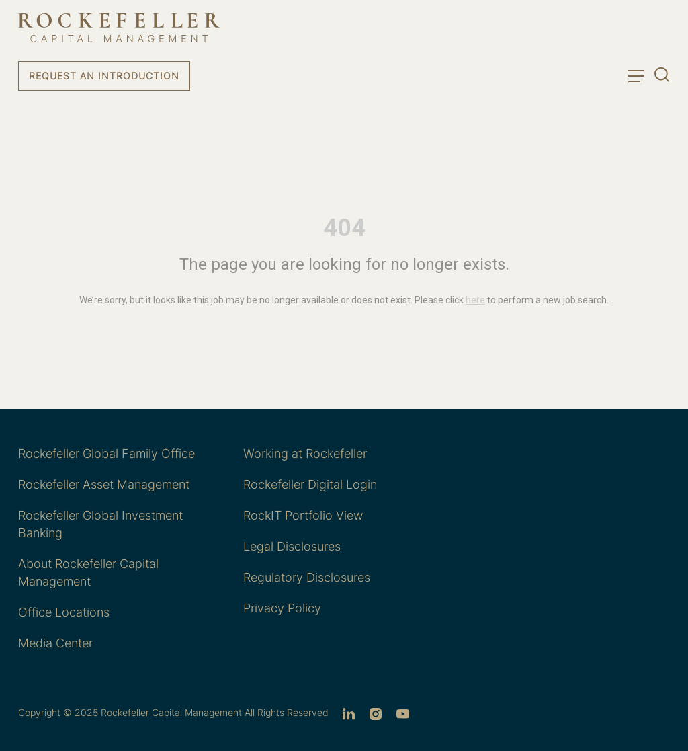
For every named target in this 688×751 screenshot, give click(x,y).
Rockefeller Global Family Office (106, 453)
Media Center (55, 643)
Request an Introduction (104, 75)
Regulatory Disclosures (306, 577)
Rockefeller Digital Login (310, 484)
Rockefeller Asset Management (103, 484)
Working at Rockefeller (305, 453)
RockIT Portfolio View (303, 515)
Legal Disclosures (292, 546)
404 (344, 228)
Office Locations (64, 612)
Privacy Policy (282, 608)
